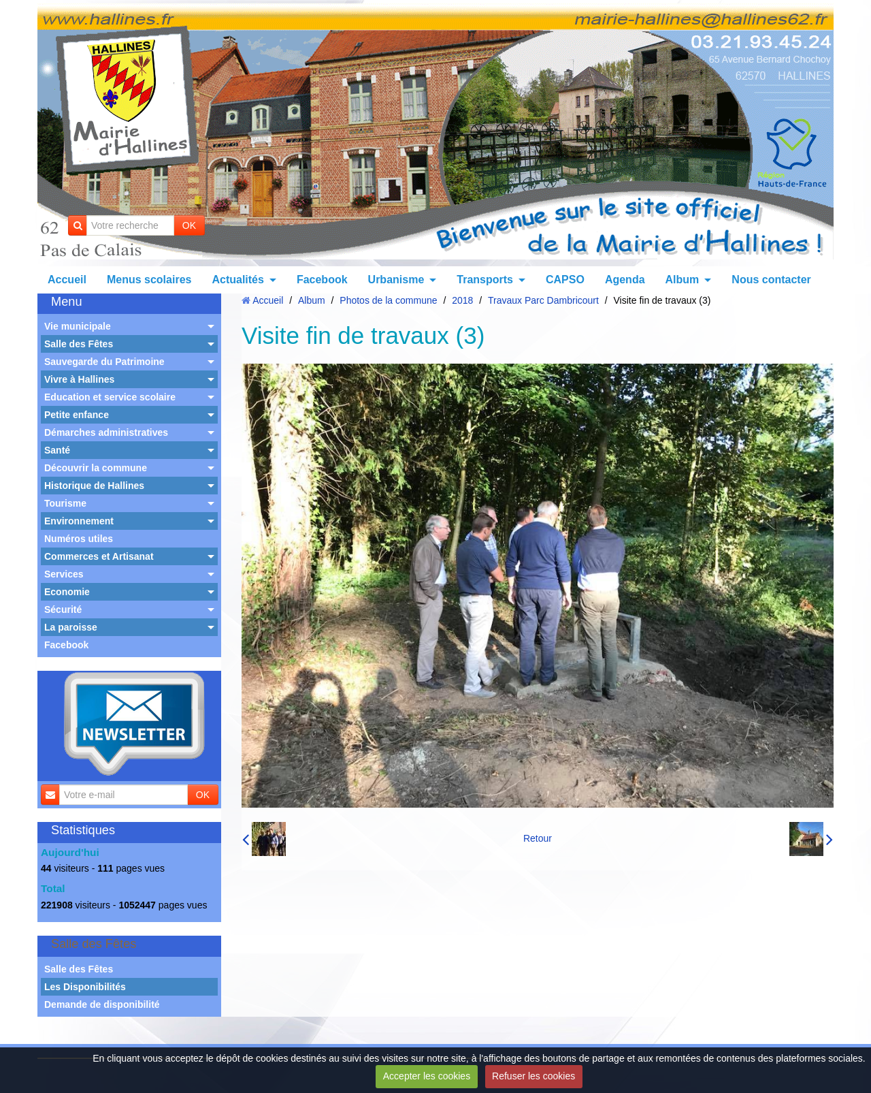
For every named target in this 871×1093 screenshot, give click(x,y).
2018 (462, 300)
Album (682, 279)
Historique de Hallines (94, 485)
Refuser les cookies (533, 1076)
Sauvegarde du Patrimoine (104, 361)
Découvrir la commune (95, 467)
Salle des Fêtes (78, 343)
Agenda (625, 279)
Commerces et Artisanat (99, 556)
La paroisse (70, 627)
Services (64, 574)
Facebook (322, 279)
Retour (537, 838)
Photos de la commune (388, 300)
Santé (57, 450)
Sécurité (63, 609)
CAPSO (565, 279)
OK (189, 225)
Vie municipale (77, 326)
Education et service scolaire (110, 397)
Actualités (237, 279)
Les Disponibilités (85, 986)
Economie (67, 591)
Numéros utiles (78, 538)
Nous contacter (771, 279)
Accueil (67, 279)
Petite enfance (76, 414)
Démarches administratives (106, 432)
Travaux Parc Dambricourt (543, 300)
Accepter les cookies (426, 1076)
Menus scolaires (149, 279)
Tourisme (65, 503)
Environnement (79, 521)
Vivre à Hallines (79, 379)
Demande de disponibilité (102, 1004)
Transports (485, 279)
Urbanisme (396, 279)
